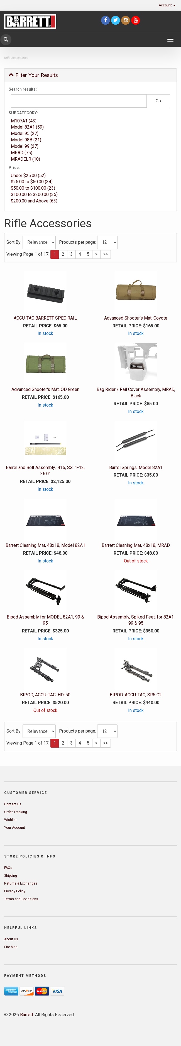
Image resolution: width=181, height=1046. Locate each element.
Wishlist (10, 820)
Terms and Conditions (21, 899)
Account (167, 5)
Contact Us (12, 804)
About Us (11, 939)
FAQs (8, 868)
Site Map (10, 947)
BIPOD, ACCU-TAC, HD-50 (45, 694)
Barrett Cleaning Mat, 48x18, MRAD (136, 545)
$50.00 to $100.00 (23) (33, 188)
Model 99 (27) (24, 146)
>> (105, 254)
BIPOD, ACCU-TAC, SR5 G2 (136, 694)
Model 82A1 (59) (27, 127)
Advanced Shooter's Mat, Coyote (135, 318)
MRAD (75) (21, 152)
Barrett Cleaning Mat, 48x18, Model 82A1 (45, 545)
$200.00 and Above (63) (34, 201)
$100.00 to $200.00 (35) (34, 194)
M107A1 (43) (23, 121)
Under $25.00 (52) (28, 175)
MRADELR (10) (25, 159)
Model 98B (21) (26, 139)
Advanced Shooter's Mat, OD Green (45, 389)
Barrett (26, 1014)
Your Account (14, 828)
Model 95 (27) (24, 133)
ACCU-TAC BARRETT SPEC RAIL (45, 318)
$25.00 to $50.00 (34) (32, 181)
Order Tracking (15, 812)
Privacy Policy (14, 891)
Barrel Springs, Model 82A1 (136, 467)
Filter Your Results (33, 75)
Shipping (10, 876)
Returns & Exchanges (20, 883)
